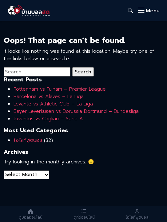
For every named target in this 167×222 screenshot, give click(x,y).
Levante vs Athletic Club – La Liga (53, 104)
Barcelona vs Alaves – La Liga (49, 96)
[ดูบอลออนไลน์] (30, 214)
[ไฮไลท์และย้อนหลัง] (137, 214)
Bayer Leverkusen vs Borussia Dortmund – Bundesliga (76, 111)
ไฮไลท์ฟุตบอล (28, 140)
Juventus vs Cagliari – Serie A (48, 118)
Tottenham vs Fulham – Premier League (60, 89)
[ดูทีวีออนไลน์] (84, 214)
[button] (130, 10)
